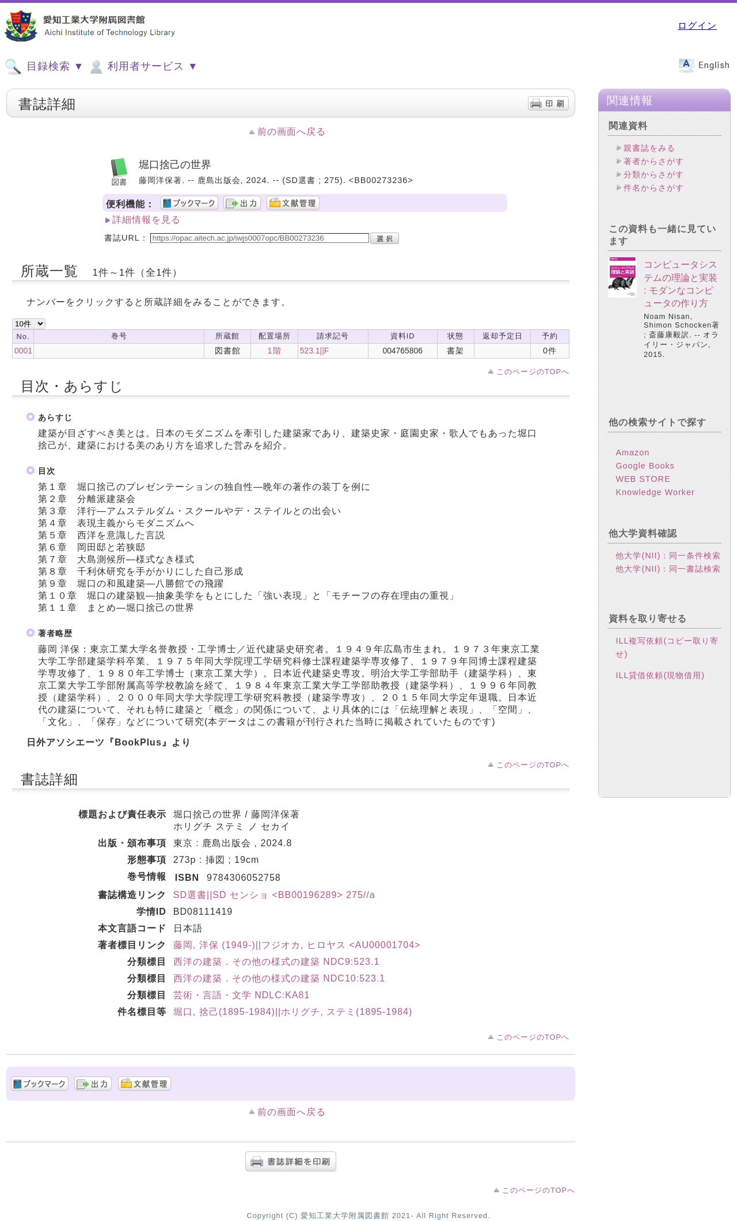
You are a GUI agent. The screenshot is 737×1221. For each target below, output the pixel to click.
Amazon (632, 452)
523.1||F (314, 350)
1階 (275, 350)
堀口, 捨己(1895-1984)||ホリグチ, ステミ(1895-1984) (292, 1012)
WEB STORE (643, 479)
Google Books (645, 465)
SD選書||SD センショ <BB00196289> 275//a (274, 895)
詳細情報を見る (146, 220)
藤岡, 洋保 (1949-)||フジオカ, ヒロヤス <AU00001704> (297, 945)
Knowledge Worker (655, 492)
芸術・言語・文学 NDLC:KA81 (241, 995)
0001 (23, 350)
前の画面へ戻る (291, 131)
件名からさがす (654, 187)
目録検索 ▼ (44, 66)
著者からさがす (654, 161)
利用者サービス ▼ (142, 66)
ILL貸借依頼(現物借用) (660, 675)
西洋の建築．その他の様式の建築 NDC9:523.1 (276, 962)
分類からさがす (654, 174)
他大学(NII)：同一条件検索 (668, 555)
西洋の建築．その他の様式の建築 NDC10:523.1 (279, 978)
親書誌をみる (649, 148)
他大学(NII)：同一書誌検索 (668, 568)
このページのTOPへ (532, 371)
